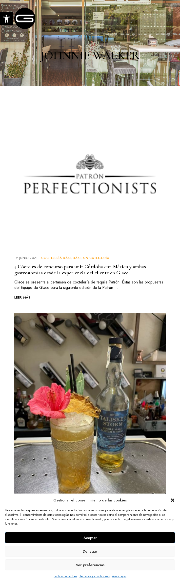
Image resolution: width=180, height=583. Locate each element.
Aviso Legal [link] (119, 576)
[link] (6, 18)
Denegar (90, 551)
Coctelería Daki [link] (56, 258)
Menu (161, 17)
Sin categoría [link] (96, 258)
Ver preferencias (90, 565)
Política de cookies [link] (65, 576)
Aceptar (90, 537)
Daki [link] (77, 258)
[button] (172, 500)
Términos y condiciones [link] (95, 576)
